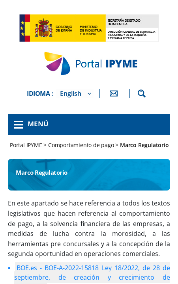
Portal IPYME (26, 145)
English (70, 93)
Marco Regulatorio (144, 145)
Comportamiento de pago (81, 145)
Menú (38, 123)
